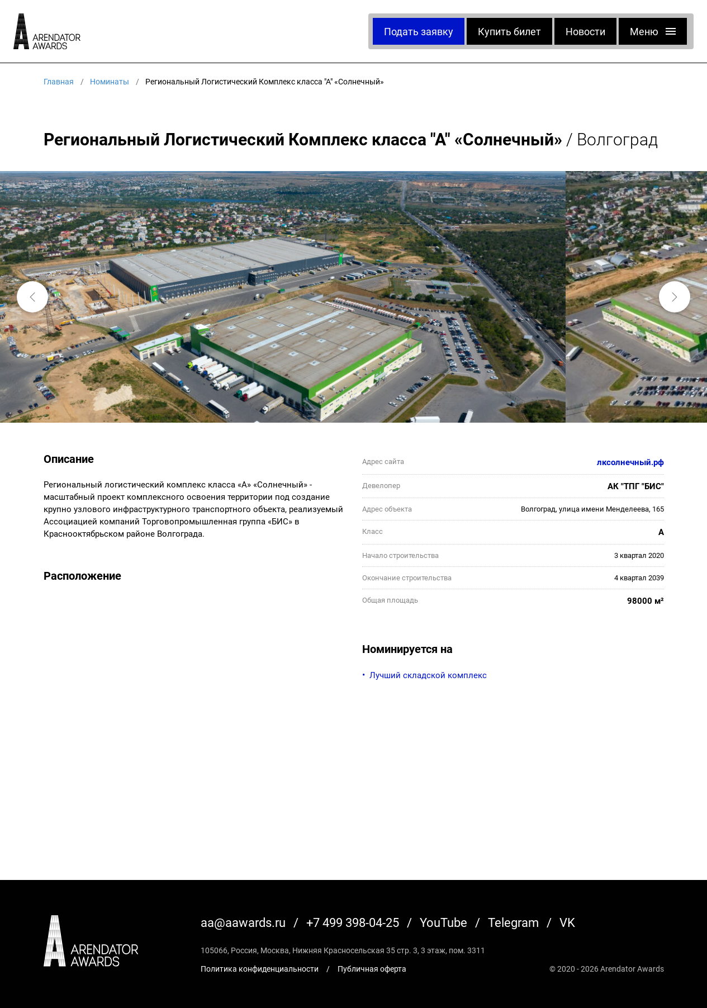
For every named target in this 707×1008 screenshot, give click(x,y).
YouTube (443, 922)
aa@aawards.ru (243, 922)
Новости (585, 31)
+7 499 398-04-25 (352, 922)
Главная (59, 81)
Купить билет (509, 31)
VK (567, 922)
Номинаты (109, 81)
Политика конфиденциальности (260, 968)
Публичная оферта (372, 968)
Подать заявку (418, 31)
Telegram (513, 922)
